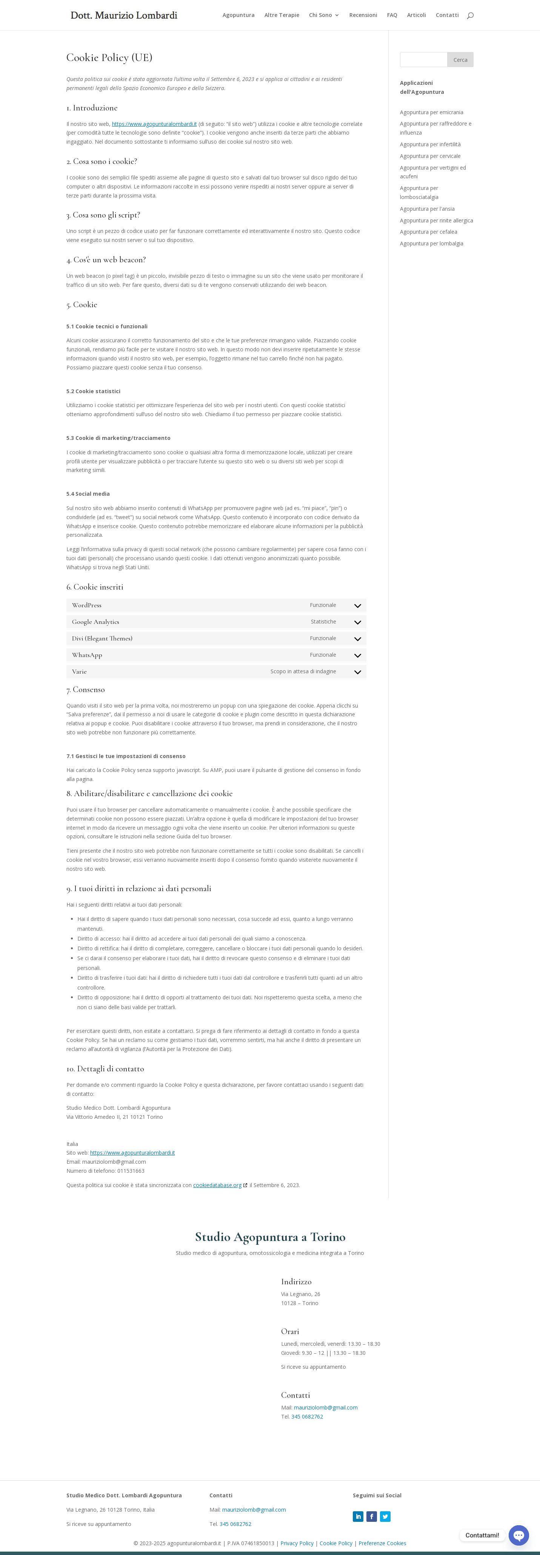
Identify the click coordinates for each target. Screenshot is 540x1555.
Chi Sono (320, 15)
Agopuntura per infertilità (430, 144)
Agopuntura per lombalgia (431, 243)
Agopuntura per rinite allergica (436, 220)
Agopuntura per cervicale (430, 155)
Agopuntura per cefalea (428, 231)
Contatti (447, 15)
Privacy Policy (297, 1543)
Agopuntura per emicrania (431, 112)
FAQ (392, 15)
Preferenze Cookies (382, 1543)
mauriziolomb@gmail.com (326, 1407)
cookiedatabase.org (217, 1185)
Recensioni (363, 15)
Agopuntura (239, 15)
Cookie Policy (336, 1543)
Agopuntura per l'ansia (427, 208)
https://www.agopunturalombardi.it (154, 123)
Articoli (416, 15)
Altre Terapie (282, 15)
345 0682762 (307, 1416)
